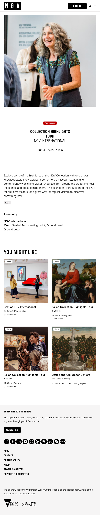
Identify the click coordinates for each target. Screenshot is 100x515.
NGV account (33, 421)
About (7, 451)
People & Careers (13, 469)
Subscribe (12, 430)
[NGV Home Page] (12, 5)
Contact (8, 455)
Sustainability (12, 460)
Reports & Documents (16, 474)
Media (7, 465)
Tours (7, 203)
